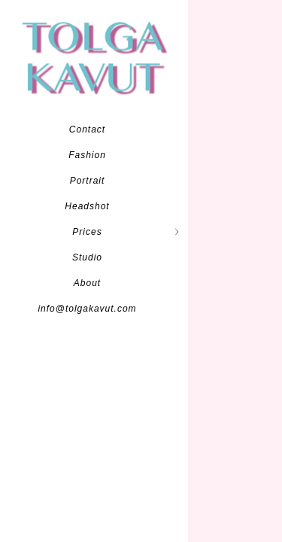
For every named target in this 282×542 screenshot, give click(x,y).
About (87, 283)
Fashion (87, 155)
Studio (87, 257)
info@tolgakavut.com (87, 308)
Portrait (87, 180)
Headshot (87, 206)
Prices (87, 232)
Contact (87, 129)
